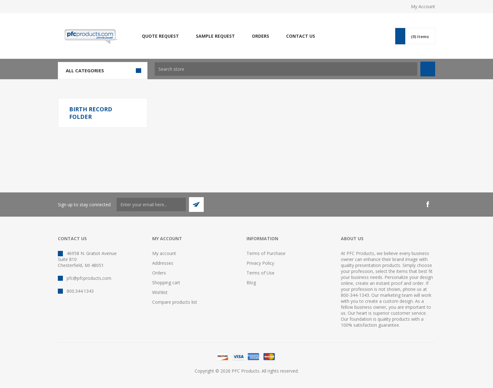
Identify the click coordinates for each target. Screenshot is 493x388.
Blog (251, 282)
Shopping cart (166, 282)
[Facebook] (428, 204)
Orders (159, 273)
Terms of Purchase (265, 253)
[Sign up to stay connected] (151, 204)
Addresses (162, 263)
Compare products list (174, 302)
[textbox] (286, 69)
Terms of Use (260, 273)
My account (164, 253)
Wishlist (160, 292)
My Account (423, 6)
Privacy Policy (260, 263)
